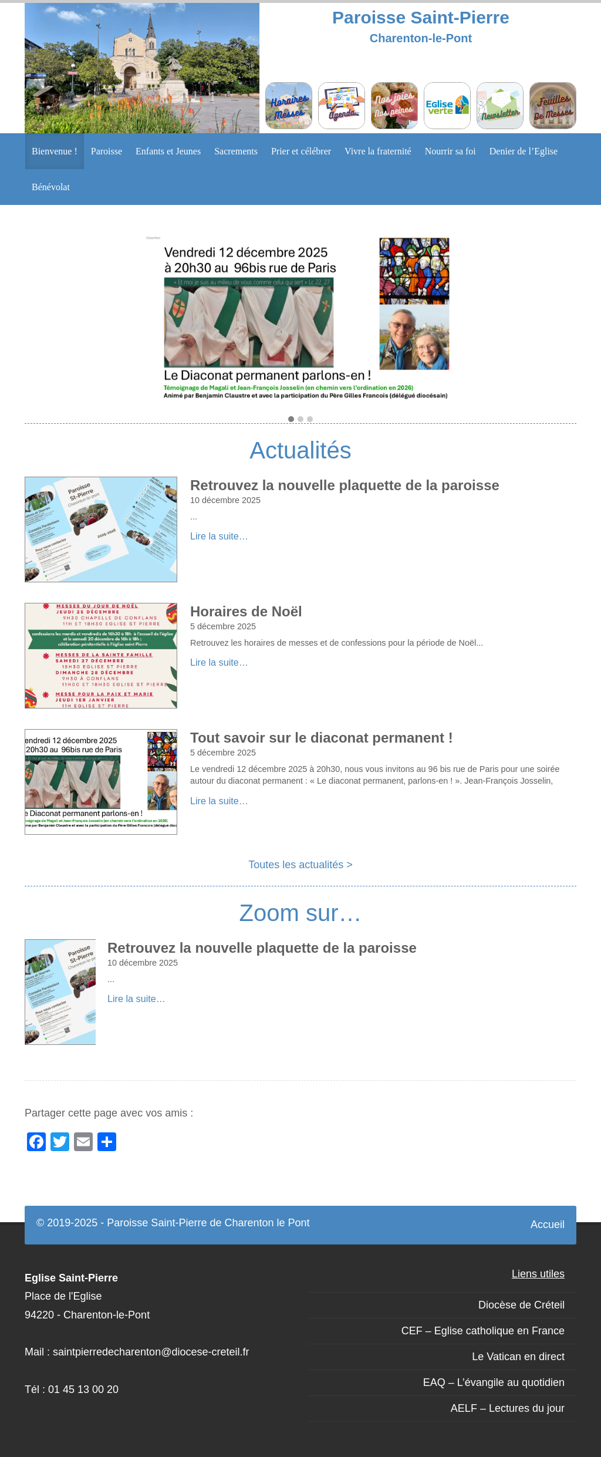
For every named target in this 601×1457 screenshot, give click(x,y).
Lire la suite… (219, 536)
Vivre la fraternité (378, 151)
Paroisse (106, 151)
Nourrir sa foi (450, 151)
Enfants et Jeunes (168, 151)
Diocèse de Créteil (521, 1305)
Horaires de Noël (246, 611)
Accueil (548, 1224)
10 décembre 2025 (225, 500)
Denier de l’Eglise (523, 151)
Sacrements (236, 151)
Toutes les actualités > (300, 865)
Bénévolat (51, 187)
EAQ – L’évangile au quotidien (494, 1382)
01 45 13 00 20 (83, 1389)
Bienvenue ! (54, 151)
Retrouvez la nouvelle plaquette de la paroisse (344, 485)
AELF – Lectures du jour (508, 1408)
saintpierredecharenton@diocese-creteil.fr (151, 1352)
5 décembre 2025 (223, 626)
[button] (291, 419)
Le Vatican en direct (518, 1356)
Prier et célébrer (301, 151)
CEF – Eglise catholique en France (483, 1331)
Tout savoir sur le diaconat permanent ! (321, 738)
